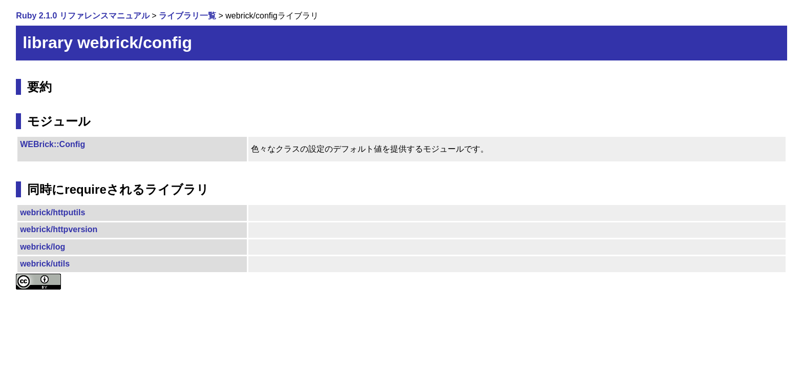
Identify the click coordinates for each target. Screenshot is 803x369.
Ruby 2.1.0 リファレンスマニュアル (82, 15)
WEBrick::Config (52, 144)
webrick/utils (45, 263)
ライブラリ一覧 (187, 15)
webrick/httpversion (58, 229)
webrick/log (42, 246)
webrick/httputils (52, 212)
